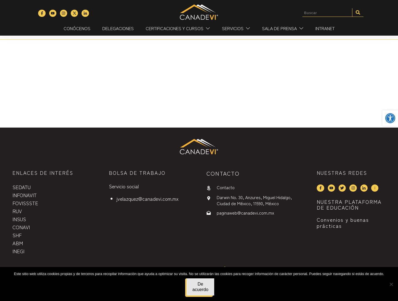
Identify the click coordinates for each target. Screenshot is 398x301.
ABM (17, 243)
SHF (17, 235)
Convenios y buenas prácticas (343, 222)
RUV (17, 211)
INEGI (18, 251)
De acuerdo (200, 287)
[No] (391, 284)
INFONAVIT (24, 195)
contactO (223, 173)
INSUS (19, 219)
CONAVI (21, 227)
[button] (390, 118)
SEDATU (21, 187)
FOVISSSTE (25, 203)
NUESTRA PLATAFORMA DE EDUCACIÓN (349, 204)
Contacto (226, 187)
